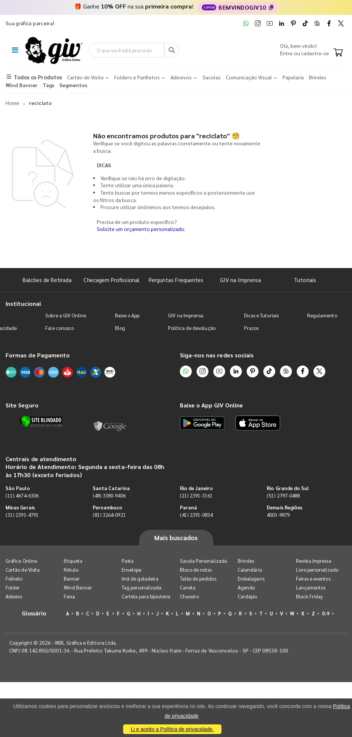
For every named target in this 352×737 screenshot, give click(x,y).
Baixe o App (127, 315)
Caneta (187, 587)
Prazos (251, 328)
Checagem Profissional (111, 279)
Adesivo (14, 596)
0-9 (325, 613)
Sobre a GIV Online (65, 315)
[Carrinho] (338, 53)
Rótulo (71, 569)
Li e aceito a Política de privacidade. (172, 729)
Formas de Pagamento (38, 355)
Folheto (14, 578)
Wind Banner (78, 587)
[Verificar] (41, 421)
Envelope (132, 569)
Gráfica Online (21, 561)
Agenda (246, 587)
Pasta (128, 561)
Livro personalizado (317, 569)
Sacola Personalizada (203, 561)
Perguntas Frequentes (176, 279)
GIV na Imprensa (240, 279)
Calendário (250, 569)
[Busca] (171, 50)
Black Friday (309, 596)
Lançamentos (311, 587)
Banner (72, 578)
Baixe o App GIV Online (211, 405)
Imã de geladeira (140, 578)
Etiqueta (73, 561)
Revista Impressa (313, 561)
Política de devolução (191, 328)
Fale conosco (59, 328)
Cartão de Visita (23, 569)
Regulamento (322, 315)
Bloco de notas (196, 569)
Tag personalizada (141, 587)
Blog (120, 328)
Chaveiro (189, 596)
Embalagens (251, 578)
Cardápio (247, 596)
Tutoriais (305, 279)
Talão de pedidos (198, 578)
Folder (13, 587)
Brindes (246, 561)
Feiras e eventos (313, 578)
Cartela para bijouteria (146, 596)
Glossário (34, 613)
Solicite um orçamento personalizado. (141, 228)
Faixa (69, 596)
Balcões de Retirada (47, 279)
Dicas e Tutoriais (261, 315)
